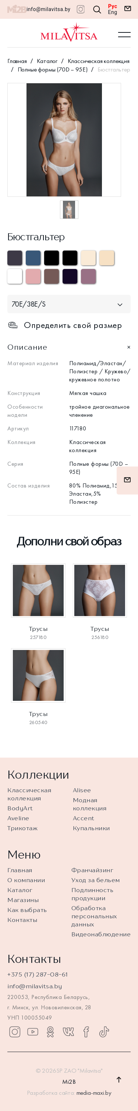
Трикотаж (22, 828)
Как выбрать (27, 909)
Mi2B (68, 1081)
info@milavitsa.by (48, 9)
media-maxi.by (94, 1092)
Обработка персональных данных (94, 916)
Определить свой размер (64, 334)
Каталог (47, 60)
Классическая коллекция (99, 60)
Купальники (91, 828)
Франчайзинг (92, 870)
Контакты (22, 919)
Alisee (82, 790)
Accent (84, 818)
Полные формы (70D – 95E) (53, 69)
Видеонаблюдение (101, 934)
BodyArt (20, 808)
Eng (112, 12)
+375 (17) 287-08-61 (37, 974)
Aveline (18, 818)
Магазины (23, 900)
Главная (17, 60)
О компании (26, 880)
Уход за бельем (95, 880)
